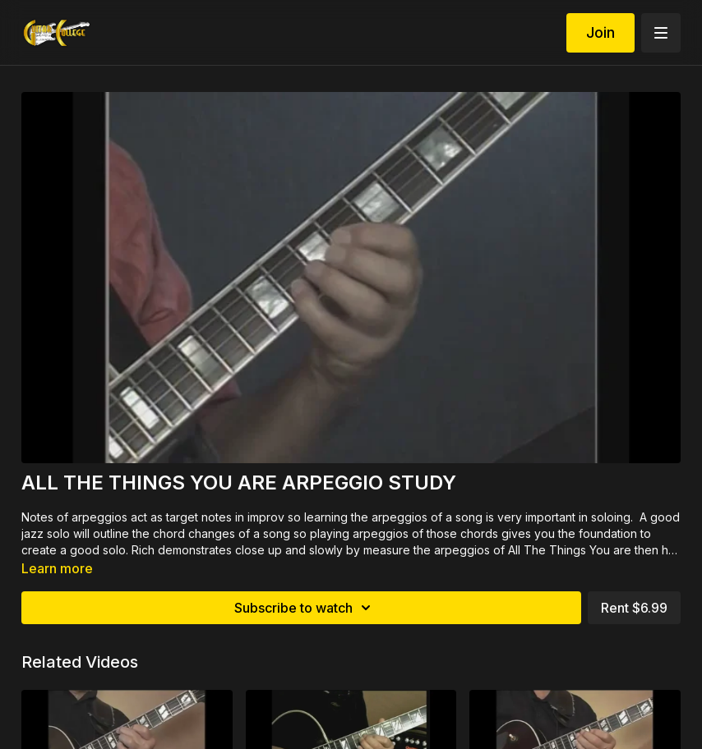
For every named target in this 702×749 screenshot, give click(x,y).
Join (600, 32)
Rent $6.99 (634, 608)
